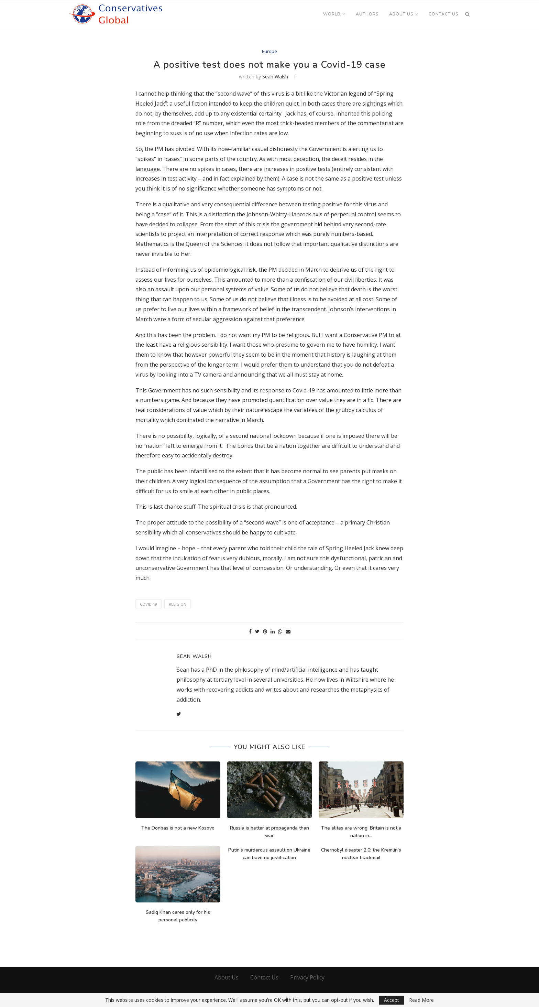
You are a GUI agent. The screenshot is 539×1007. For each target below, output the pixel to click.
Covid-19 (148, 604)
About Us (401, 14)
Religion (177, 604)
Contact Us (444, 14)
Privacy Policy (307, 977)
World (332, 14)
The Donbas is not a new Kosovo (177, 828)
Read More (421, 1000)
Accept (391, 1000)
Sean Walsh (275, 76)
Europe (269, 51)
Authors (367, 14)
